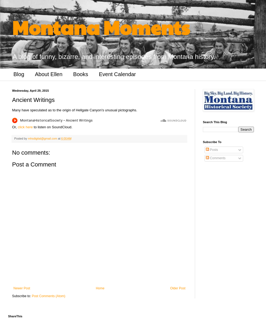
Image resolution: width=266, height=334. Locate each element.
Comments (215, 158)
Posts (212, 150)
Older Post (177, 288)
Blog (18, 74)
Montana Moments (101, 27)
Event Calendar (117, 74)
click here (25, 127)
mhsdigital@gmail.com (43, 138)
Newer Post (21, 288)
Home (100, 288)
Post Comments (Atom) (48, 296)
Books (80, 74)
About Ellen (48, 74)
